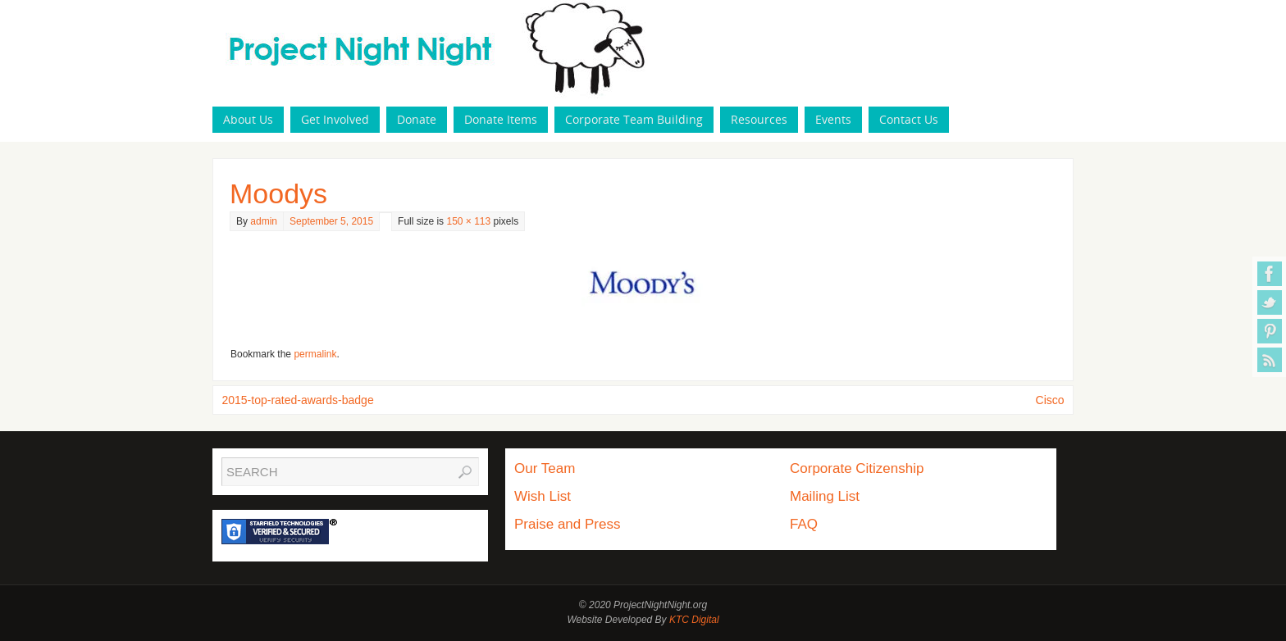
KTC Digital (694, 619)
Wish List (542, 496)
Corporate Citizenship (856, 468)
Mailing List (825, 496)
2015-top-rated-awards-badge (297, 400)
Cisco (1050, 400)
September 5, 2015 (331, 221)
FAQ (804, 524)
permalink (315, 354)
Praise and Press (567, 524)
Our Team (544, 468)
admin (263, 221)
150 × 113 (468, 221)
